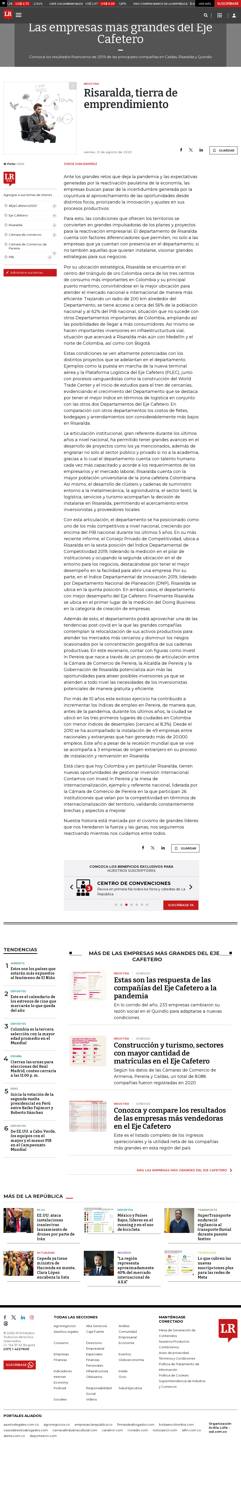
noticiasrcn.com (165, 1491)
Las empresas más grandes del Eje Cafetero (120, 33)
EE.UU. (41, 1270)
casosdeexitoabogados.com (26, 1491)
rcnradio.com (138, 1491)
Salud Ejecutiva (130, 1449)
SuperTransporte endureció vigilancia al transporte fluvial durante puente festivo (214, 1288)
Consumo (61, 1404)
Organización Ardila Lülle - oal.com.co (220, 1488)
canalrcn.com (112, 1491)
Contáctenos (169, 1408)
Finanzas (60, 1421)
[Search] (205, 15)
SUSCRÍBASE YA (181, 923)
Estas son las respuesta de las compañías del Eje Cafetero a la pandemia (165, 1028)
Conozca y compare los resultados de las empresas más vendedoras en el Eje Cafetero (170, 1158)
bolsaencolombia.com (176, 1485)
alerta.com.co (14, 1497)
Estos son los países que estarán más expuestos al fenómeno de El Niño (33, 1013)
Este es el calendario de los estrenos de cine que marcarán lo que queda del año (33, 1043)
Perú (14, 1128)
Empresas (61, 1415)
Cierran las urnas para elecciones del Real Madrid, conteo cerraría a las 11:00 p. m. (33, 1109)
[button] (70, 903)
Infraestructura (97, 1432)
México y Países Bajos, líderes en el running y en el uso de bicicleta (135, 1283)
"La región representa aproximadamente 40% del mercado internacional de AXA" (135, 1331)
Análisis (124, 1387)
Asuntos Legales (66, 1392)
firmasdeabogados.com (135, 1485)
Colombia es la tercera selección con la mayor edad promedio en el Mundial (33, 1076)
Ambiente (18, 1003)
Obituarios (94, 1438)
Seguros (124, 1313)
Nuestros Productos (174, 1402)
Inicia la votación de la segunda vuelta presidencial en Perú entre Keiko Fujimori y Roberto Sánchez (32, 1143)
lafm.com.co (191, 1491)
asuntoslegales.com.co (21, 1485)
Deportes (18, 1031)
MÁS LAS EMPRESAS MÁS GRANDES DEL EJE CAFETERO (182, 1210)
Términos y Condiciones (177, 1419)
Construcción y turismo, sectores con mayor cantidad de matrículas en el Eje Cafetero (169, 1093)
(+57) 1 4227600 (16, 1410)
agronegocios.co (57, 1485)
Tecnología (207, 1313)
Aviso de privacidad (174, 1414)
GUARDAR (223, 150)
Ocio (122, 1438)
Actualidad (46, 1313)
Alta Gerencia (96, 1387)
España (16, 1096)
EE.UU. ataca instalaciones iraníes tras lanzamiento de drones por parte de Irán (56, 1288)
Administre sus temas (24, 272)
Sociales (60, 1460)
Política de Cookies (174, 1436)
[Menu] (19, 15)
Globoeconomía (131, 1421)
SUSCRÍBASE (228, 3)
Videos (91, 1460)
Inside (123, 1432)
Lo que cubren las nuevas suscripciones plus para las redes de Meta (215, 1328)
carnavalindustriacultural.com (74, 1491)
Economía (126, 1404)
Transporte (207, 1270)
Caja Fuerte (95, 1392)
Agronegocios (65, 1387)
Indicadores (63, 1432)
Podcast (60, 1449)
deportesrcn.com (43, 1497)
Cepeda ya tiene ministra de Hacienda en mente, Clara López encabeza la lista (56, 1328)
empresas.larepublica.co (93, 1485)
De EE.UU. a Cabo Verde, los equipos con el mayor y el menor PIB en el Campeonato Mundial (33, 1180)
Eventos (125, 1415)
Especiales (94, 1415)
